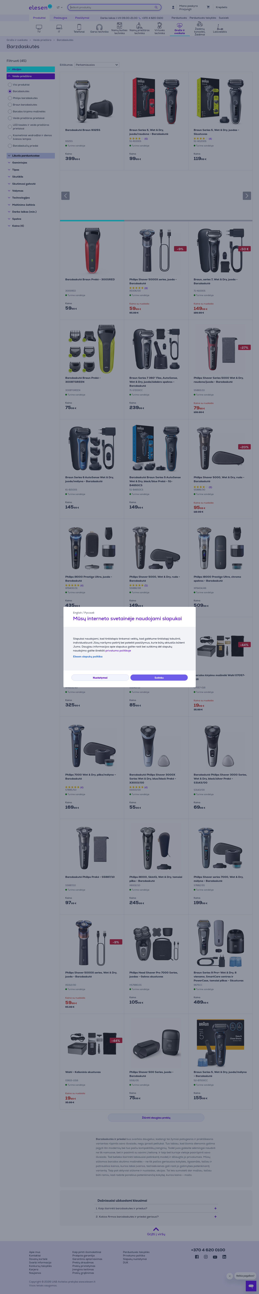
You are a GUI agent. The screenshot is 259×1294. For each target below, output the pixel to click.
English (77, 612)
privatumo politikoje (118, 650)
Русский (89, 612)
